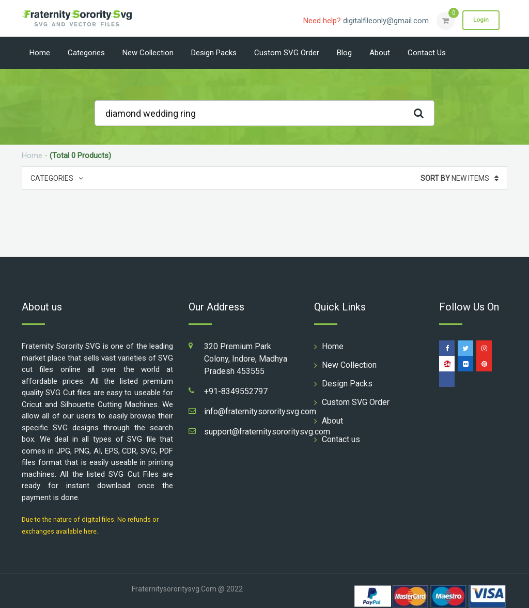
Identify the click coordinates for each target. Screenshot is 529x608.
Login (480, 20)
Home (39, 52)
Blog (344, 52)
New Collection (148, 52)
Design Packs (214, 52)
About (379, 52)
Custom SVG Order (286, 52)
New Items (460, 178)
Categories (86, 52)
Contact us (427, 52)
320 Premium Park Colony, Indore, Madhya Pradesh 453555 (245, 358)
